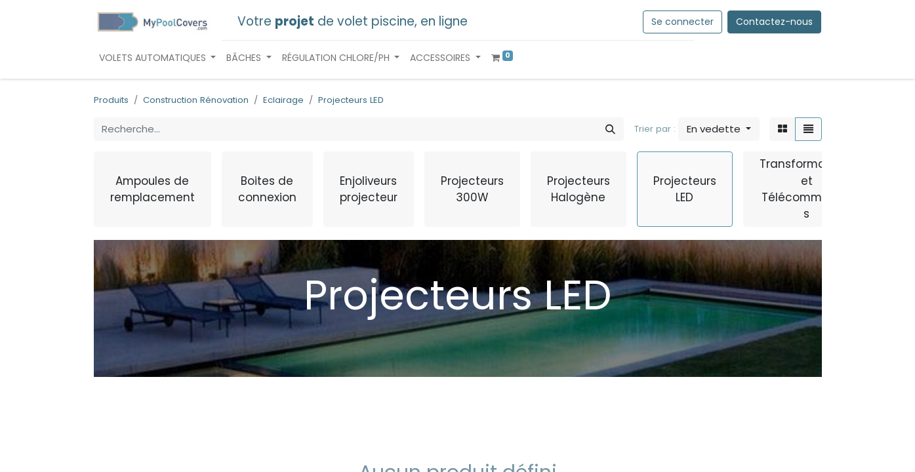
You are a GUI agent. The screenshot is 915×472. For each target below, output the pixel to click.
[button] (719, 129)
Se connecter (682, 21)
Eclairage (283, 100)
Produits (111, 100)
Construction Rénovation (196, 100)
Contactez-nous (774, 21)
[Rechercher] (610, 129)
